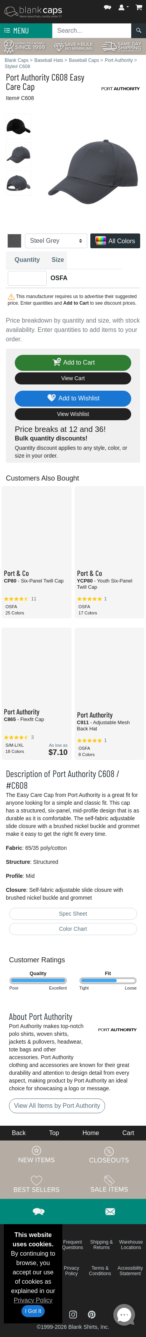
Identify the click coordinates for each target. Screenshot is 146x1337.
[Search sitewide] (92, 30)
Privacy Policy (33, 1300)
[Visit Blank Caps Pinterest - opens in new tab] (91, 1314)
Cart (128, 1133)
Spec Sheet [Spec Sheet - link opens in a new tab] (73, 914)
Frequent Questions (72, 1244)
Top (54, 1133)
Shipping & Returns (101, 1244)
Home (91, 1133)
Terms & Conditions (100, 1270)
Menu (15, 30)
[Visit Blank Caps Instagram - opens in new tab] (74, 1314)
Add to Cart (73, 363)
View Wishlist (73, 414)
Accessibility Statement (130, 1270)
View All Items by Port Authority (57, 1105)
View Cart (72, 378)
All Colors (115, 241)
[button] (107, 5)
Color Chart (73, 929)
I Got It (33, 1311)
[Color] (56, 240)
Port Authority (27, 76)
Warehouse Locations (131, 1244)
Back (19, 1133)
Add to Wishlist (73, 398)
